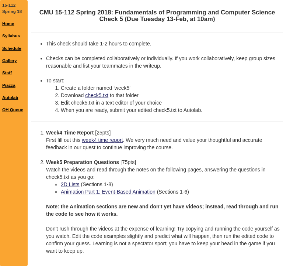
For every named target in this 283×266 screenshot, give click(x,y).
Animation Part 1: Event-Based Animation (108, 192)
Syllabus (11, 35)
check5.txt (96, 95)
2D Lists (70, 184)
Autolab (10, 97)
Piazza (8, 85)
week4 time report (102, 140)
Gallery (9, 60)
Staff (7, 72)
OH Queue (12, 109)
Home (8, 23)
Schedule (11, 48)
